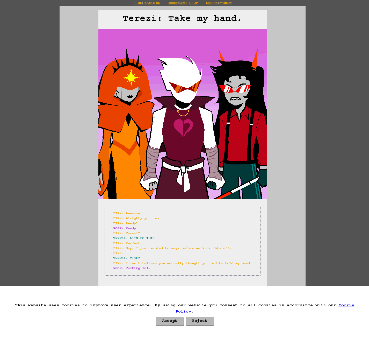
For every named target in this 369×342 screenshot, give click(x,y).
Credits (211, 3)
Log (157, 3)
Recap (193, 3)
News (183, 3)
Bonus (147, 3)
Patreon (225, 3)
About (173, 3)
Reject (199, 321)
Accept (169, 321)
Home (138, 3)
